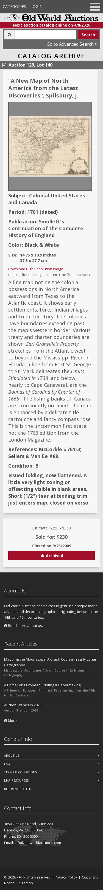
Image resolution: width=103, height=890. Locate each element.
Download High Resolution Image (35, 268)
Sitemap (26, 882)
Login (36, 6)
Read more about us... (24, 625)
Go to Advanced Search (72, 44)
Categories (14, 6)
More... (11, 720)
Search (88, 34)
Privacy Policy (66, 877)
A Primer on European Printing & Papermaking (42, 684)
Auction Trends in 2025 (22, 704)
